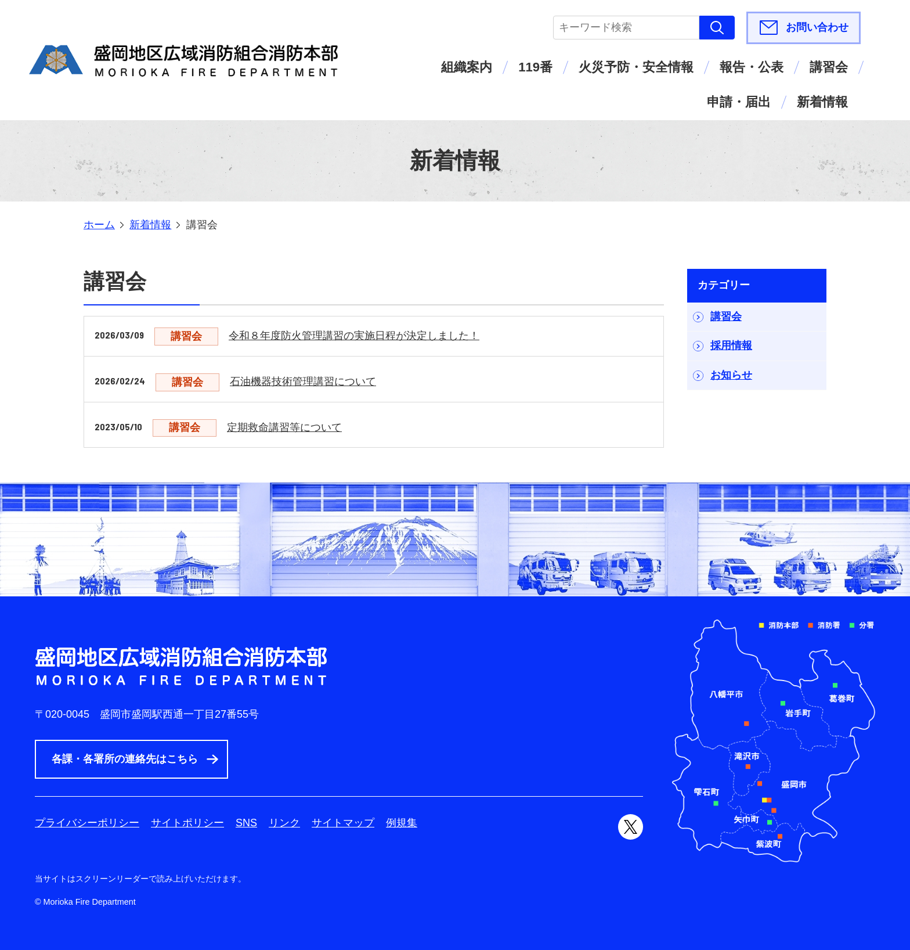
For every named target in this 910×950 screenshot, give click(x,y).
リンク (284, 823)
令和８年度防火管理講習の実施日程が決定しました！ (354, 335)
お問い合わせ (817, 27)
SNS (246, 823)
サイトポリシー (187, 823)
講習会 (829, 67)
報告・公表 (751, 67)
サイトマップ (343, 823)
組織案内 (466, 67)
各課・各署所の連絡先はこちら (125, 759)
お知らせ (731, 375)
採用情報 (731, 345)
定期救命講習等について (284, 427)
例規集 (401, 823)
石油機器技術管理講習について (303, 381)
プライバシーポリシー (87, 823)
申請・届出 (739, 102)
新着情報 (822, 102)
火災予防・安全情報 (636, 67)
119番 (535, 67)
